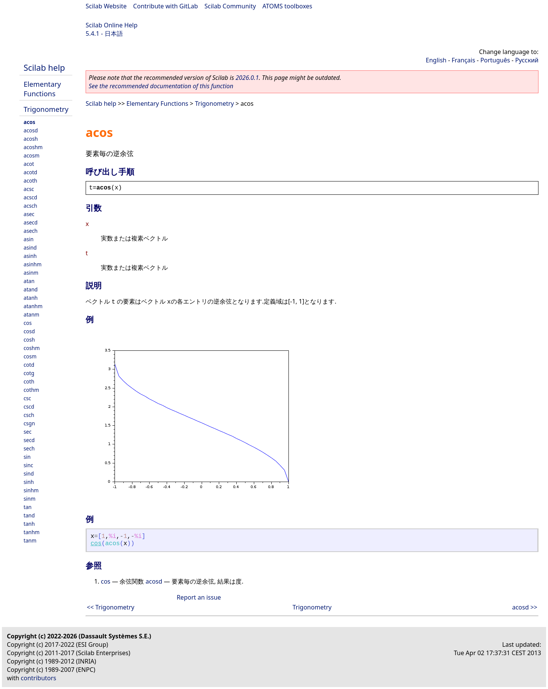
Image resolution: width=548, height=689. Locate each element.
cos (28, 322)
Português (495, 60)
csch (29, 414)
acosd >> (524, 607)
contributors (38, 678)
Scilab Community (230, 6)
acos (29, 122)
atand (31, 289)
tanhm (32, 532)
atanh (31, 297)
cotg (29, 373)
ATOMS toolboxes (287, 6)
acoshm (33, 147)
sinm (29, 498)
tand (29, 515)
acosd (31, 130)
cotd (29, 364)
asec (29, 214)
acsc (29, 189)
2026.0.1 (247, 77)
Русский (526, 60)
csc (27, 398)
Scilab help (44, 67)
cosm (30, 356)
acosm (32, 155)
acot (29, 163)
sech (29, 448)
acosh (31, 138)
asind (30, 247)
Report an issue (199, 597)
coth (29, 381)
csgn (29, 423)
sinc (28, 465)
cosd (29, 331)
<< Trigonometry (110, 607)
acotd (30, 172)
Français (463, 60)
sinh (29, 481)
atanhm (33, 306)
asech (31, 230)
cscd (29, 406)
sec (28, 431)
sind (29, 473)
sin (27, 456)
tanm (30, 540)
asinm (31, 272)
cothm (31, 389)
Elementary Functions (42, 88)
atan (29, 281)
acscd (30, 197)
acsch (30, 205)
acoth (30, 180)
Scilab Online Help (111, 25)
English (436, 60)
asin (28, 239)
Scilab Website (106, 6)
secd (29, 440)
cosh (29, 339)
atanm (31, 314)
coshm (32, 348)
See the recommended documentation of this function (161, 86)
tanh (29, 523)
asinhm (32, 264)
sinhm (31, 490)
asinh (30, 255)
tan (28, 507)
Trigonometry (46, 109)
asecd (31, 222)
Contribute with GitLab (165, 6)
